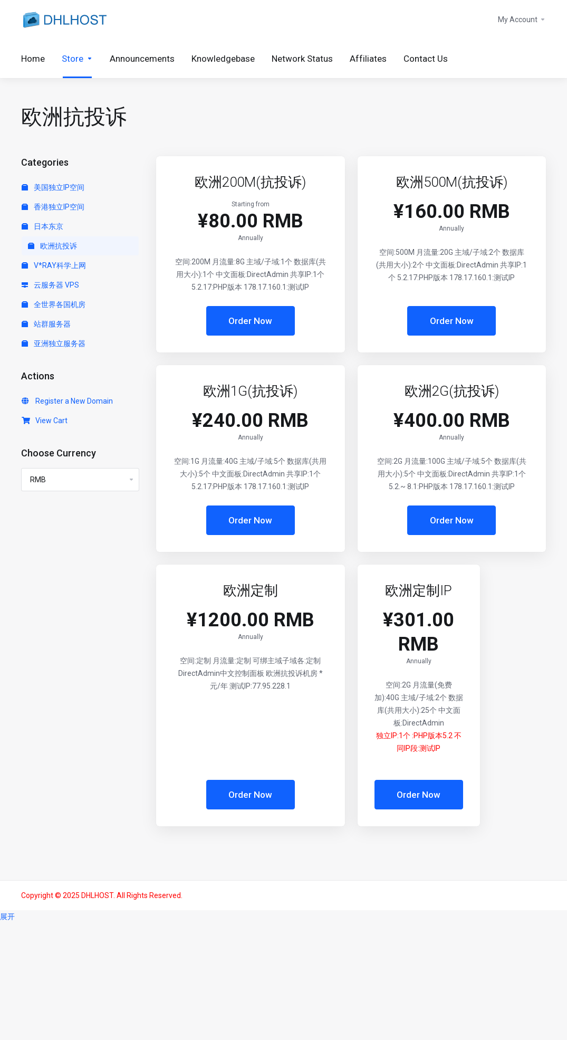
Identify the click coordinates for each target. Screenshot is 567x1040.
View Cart (45, 420)
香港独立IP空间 (53, 207)
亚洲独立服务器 (53, 343)
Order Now (250, 321)
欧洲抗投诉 (52, 246)
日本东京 (42, 226)
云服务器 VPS (50, 285)
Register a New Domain (67, 401)
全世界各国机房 (53, 304)
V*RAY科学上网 (54, 265)
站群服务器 (46, 324)
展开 (7, 916)
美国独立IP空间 (53, 187)
